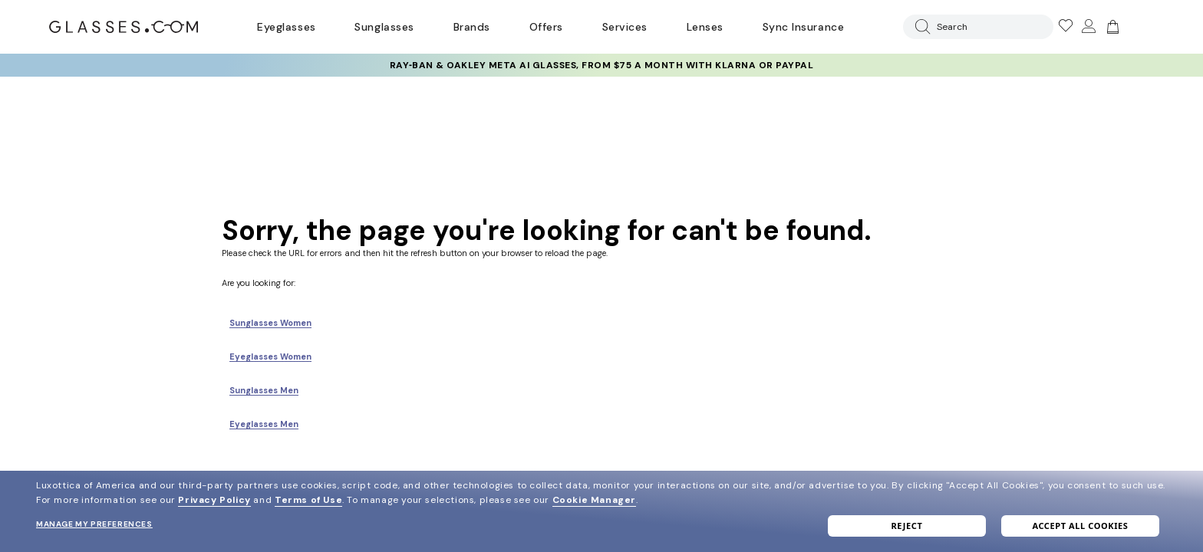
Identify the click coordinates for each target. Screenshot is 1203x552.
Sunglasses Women (270, 322)
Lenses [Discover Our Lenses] (705, 27)
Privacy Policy (214, 500)
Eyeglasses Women (270, 356)
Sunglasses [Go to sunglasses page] (384, 27)
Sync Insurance (804, 27)
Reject (907, 525)
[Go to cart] (1110, 26)
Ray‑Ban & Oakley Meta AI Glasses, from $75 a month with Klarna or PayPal (602, 65)
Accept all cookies (1080, 525)
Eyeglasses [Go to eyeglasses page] (286, 27)
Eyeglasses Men (263, 424)
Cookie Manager (594, 500)
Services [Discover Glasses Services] (625, 27)
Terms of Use (308, 500)
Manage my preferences (94, 524)
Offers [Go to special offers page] (546, 27)
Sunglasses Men (263, 390)
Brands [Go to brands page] (471, 27)
